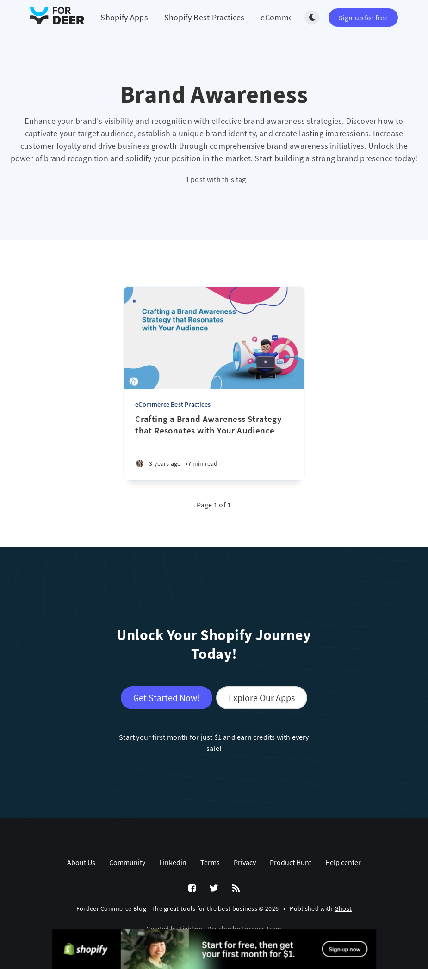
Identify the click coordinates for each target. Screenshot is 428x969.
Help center (343, 862)
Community (127, 862)
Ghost (343, 908)
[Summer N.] (139, 463)
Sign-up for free (363, 17)
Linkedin (172, 862)
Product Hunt (290, 862)
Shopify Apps (124, 17)
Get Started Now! (166, 697)
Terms (210, 862)
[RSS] (236, 888)
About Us (81, 862)
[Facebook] (192, 888)
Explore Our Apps (262, 697)
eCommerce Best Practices (173, 404)
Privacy (245, 862)
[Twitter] (214, 888)
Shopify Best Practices (204, 17)
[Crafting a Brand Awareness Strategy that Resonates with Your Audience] (214, 424)
